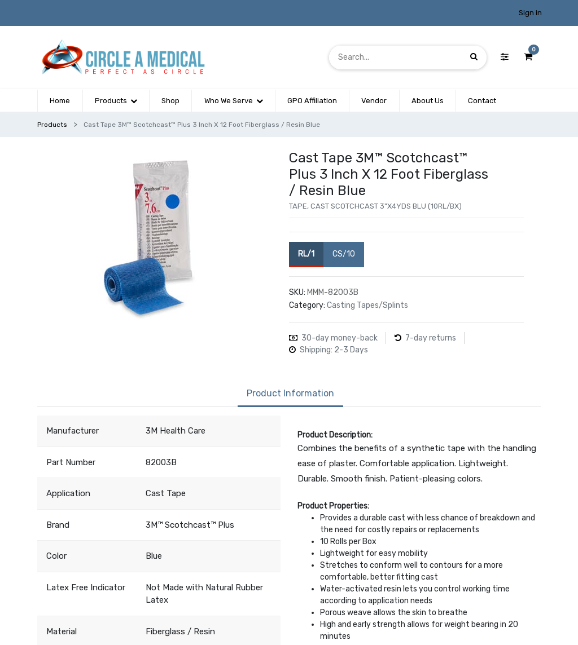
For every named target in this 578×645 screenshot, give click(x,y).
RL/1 (306, 253)
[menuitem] (59, 101)
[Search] (474, 57)
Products (52, 125)
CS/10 (343, 253)
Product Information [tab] (290, 393)
